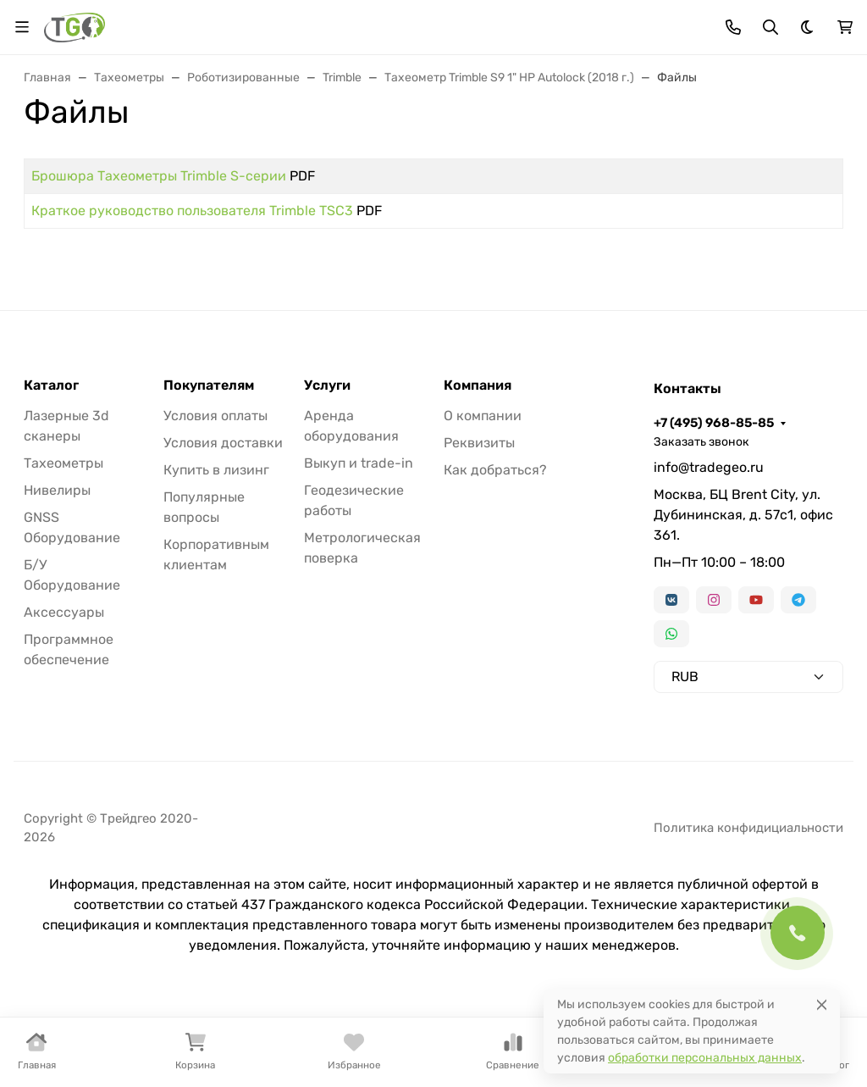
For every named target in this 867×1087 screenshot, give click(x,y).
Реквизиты (479, 443)
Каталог (51, 385)
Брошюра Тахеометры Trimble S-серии (158, 176)
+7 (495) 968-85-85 (714, 422)
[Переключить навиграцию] (22, 27)
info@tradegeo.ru (709, 467)
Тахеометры (63, 463)
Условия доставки (223, 443)
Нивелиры (57, 490)
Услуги (327, 385)
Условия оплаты (215, 416)
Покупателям (208, 385)
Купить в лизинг (216, 470)
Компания (477, 385)
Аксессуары (64, 612)
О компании (483, 416)
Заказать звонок (701, 442)
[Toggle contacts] (733, 27)
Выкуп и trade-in (358, 463)
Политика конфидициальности (748, 827)
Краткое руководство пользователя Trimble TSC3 (192, 210)
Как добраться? (495, 470)
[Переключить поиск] (770, 27)
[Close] (821, 1004)
